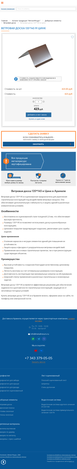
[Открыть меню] (3, 3)
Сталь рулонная (48, 387)
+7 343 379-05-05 (38, 358)
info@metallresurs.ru (40, 334)
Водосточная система (51, 400)
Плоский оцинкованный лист (54, 380)
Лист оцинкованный (50, 375)
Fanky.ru (71, 461)
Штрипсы (45, 383)
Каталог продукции (7, 9)
